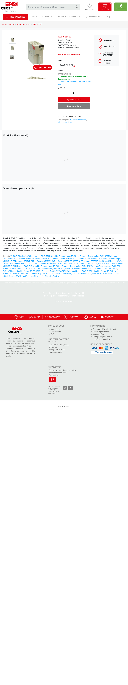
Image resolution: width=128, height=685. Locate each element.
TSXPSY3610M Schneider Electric (78, 269)
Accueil (34, 17)
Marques (47, 17)
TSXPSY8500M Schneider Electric (43, 271)
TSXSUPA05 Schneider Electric (28, 276)
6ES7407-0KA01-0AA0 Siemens (84, 264)
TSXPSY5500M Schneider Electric (16, 271)
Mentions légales (99, 334)
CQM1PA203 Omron (46, 274)
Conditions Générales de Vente (105, 329)
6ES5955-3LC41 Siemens (102, 274)
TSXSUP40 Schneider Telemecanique (38, 266)
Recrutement (56, 332)
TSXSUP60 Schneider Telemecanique (85, 256)
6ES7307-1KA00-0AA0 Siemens (33, 264)
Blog (108, 17)
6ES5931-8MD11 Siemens (54, 261)
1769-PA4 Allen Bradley (50, 276)
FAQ (52, 334)
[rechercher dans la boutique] (51, 7)
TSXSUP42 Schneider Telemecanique (96, 266)
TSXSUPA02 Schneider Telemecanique (106, 259)
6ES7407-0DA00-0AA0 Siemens (110, 264)
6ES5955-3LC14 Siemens (13, 266)
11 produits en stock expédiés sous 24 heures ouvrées (73, 78)
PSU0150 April (58, 269)
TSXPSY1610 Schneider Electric (28, 259)
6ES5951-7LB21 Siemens (13, 261)
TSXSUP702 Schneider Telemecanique (55, 256)
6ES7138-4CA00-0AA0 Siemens (77, 261)
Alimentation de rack (24, 24)
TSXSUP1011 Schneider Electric (68, 271)
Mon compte (55, 329)
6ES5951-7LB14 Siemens (27, 274)
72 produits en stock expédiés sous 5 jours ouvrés (74, 83)
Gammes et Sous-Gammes (69, 17)
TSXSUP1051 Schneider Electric (94, 271)
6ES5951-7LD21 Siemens (33, 261)
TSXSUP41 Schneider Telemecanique (67, 266)
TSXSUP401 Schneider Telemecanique (25, 256)
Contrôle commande (7, 24)
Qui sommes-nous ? (93, 17)
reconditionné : (65, 74)
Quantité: (61, 88)
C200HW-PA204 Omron (82, 274)
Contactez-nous (64, 301)
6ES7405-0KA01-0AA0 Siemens (59, 264)
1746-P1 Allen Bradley (63, 274)
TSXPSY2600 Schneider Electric (53, 259)
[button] (90, 6)
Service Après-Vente (101, 332)
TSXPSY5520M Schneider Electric (104, 269)
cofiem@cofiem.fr (55, 352)
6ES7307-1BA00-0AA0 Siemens (103, 261)
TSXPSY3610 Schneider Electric (78, 259)
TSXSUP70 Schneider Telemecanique (38, 269)
